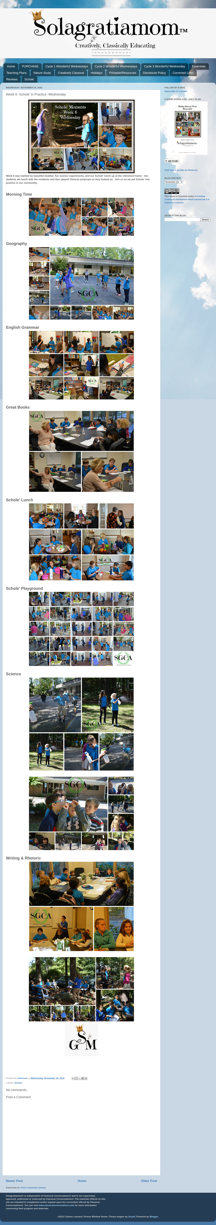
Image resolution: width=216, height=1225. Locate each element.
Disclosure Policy (154, 73)
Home (11, 66)
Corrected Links (183, 73)
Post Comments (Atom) (33, 1187)
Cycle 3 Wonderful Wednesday (164, 66)
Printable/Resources (122, 73)
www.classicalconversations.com (56, 1205)
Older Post (149, 1181)
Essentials (199, 66)
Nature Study (42, 73)
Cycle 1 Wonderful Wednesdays (67, 66)
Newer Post (14, 1181)
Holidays (96, 73)
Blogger (154, 1216)
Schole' (29, 79)
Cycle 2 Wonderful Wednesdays (116, 66)
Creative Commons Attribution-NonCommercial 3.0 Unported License (186, 199)
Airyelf (131, 1216)
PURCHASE (30, 66)
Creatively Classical (71, 73)
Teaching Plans (16, 73)
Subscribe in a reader (175, 91)
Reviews (12, 79)
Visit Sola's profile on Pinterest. (181, 170)
